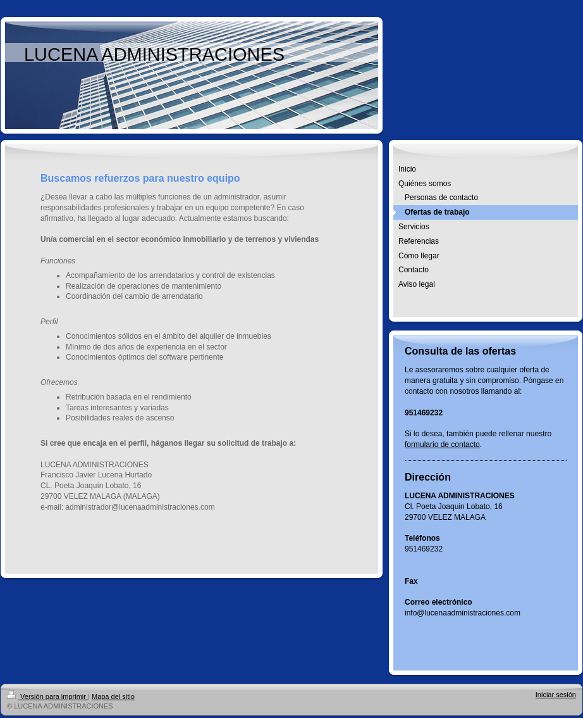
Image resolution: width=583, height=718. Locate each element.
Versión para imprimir (47, 696)
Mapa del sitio (113, 696)
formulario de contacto (442, 444)
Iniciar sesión (556, 694)
